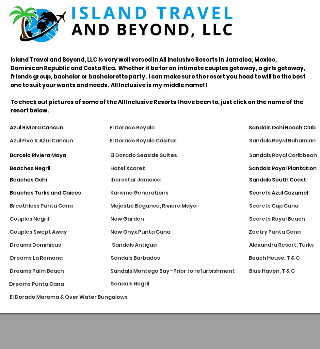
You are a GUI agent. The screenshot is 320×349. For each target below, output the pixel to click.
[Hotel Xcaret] (133, 168)
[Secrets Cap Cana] (273, 205)
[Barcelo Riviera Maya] (38, 155)
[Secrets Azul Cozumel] (278, 192)
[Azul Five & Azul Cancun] (41, 140)
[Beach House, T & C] (274, 258)
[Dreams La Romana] (36, 258)
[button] (152, 205)
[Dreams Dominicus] (35, 245)
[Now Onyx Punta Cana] (140, 232)
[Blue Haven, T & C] (272, 271)
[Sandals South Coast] (277, 179)
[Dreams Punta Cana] (36, 284)
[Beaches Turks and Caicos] (45, 192)
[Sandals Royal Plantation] (283, 168)
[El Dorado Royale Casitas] (143, 140)
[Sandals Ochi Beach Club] (282, 127)
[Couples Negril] (29, 218)
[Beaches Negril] (33, 168)
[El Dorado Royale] (132, 127)
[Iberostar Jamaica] (135, 179)
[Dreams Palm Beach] (37, 271)
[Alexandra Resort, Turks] (281, 245)
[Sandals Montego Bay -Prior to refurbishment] (172, 271)
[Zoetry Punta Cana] (275, 232)
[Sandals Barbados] (135, 258)
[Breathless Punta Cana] (41, 205)
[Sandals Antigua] (134, 245)
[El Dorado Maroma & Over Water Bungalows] (69, 297)
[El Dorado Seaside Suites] (143, 155)
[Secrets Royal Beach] (277, 218)
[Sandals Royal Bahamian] (282, 140)
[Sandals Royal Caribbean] (283, 155)
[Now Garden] (127, 218)
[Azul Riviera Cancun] (36, 127)
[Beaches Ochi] (28, 179)
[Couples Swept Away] (38, 232)
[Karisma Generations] (139, 192)
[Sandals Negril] (130, 284)
